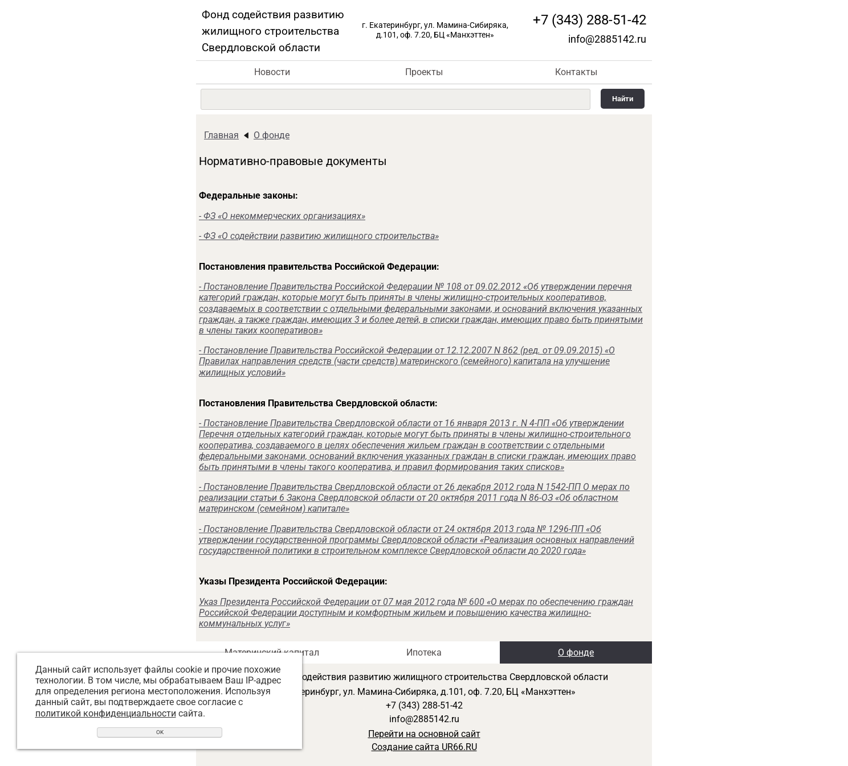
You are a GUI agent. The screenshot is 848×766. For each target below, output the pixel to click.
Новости (272, 72)
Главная (221, 135)
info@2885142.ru (607, 39)
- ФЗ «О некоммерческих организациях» (282, 216)
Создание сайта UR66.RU (424, 747)
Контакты (576, 72)
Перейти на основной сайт (424, 733)
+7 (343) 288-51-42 (589, 20)
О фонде (272, 135)
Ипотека (424, 652)
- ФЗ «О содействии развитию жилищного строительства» (319, 235)
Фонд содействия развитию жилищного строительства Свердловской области (273, 31)
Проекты (424, 72)
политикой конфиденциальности (105, 713)
